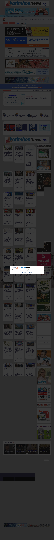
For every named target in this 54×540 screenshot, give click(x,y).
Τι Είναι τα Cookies (30, 272)
